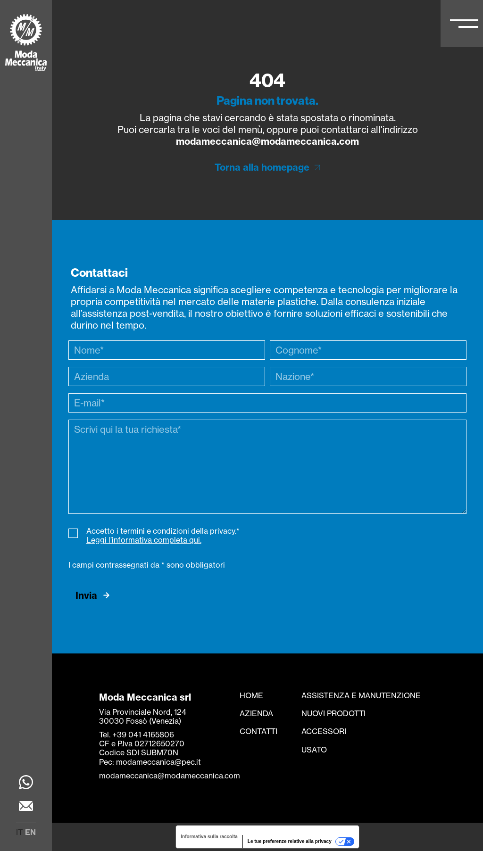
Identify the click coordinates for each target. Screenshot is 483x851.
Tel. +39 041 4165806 (136, 734)
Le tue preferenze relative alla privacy (290, 841)
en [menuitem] (30, 832)
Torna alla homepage (262, 167)
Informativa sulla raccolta (209, 836)
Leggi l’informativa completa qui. (143, 540)
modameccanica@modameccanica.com (267, 141)
